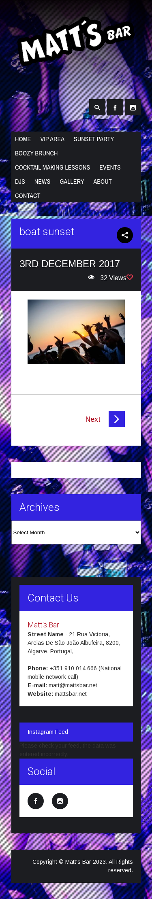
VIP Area (52, 138)
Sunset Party (94, 138)
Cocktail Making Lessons (52, 167)
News (42, 181)
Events (110, 167)
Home (23, 138)
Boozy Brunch (36, 153)
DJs (20, 181)
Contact (27, 195)
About (102, 181)
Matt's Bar (43, 625)
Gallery (72, 181)
